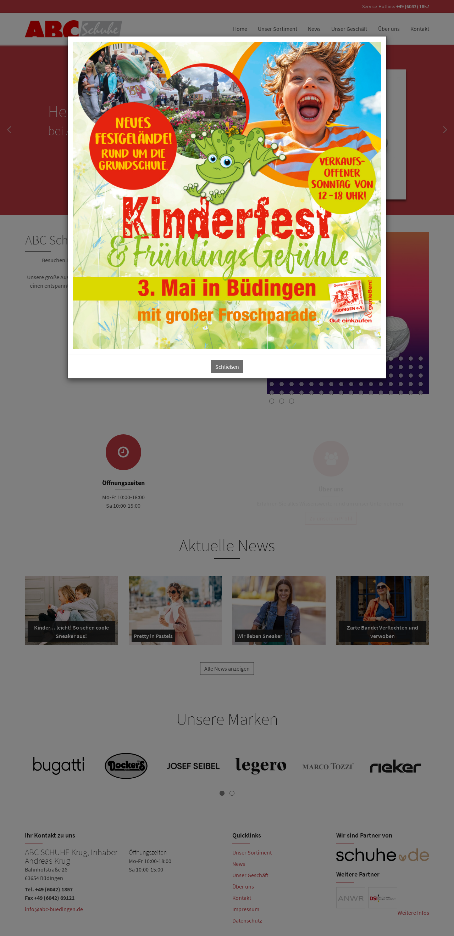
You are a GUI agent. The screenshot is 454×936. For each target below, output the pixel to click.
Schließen (227, 366)
